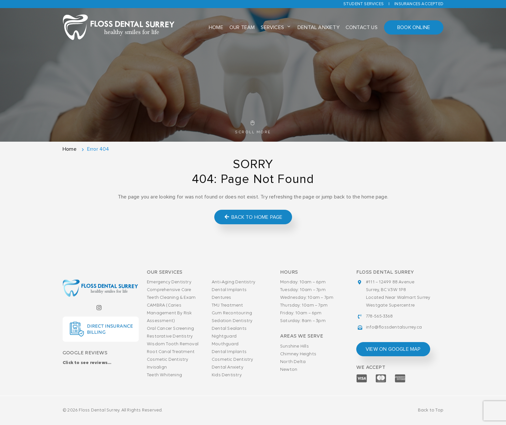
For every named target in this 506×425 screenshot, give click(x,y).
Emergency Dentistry (169, 282)
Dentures (221, 297)
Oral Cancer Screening (170, 328)
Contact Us (362, 27)
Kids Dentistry (227, 375)
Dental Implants (229, 290)
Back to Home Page (253, 217)
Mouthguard (225, 344)
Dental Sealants (229, 328)
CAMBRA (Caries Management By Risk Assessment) (169, 313)
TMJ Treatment (227, 305)
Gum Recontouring (232, 313)
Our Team (242, 27)
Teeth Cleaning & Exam (171, 297)
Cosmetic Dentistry (167, 359)
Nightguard (224, 336)
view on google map (393, 349)
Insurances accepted (418, 4)
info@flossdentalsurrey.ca (394, 327)
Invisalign (157, 367)
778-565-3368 (379, 316)
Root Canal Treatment (171, 351)
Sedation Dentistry (232, 321)
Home (216, 27)
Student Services (363, 4)
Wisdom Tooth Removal (172, 344)
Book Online (413, 27)
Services (272, 27)
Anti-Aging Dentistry (233, 282)
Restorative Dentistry (170, 336)
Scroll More (253, 127)
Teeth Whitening (164, 375)
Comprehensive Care (169, 290)
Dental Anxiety (318, 27)
